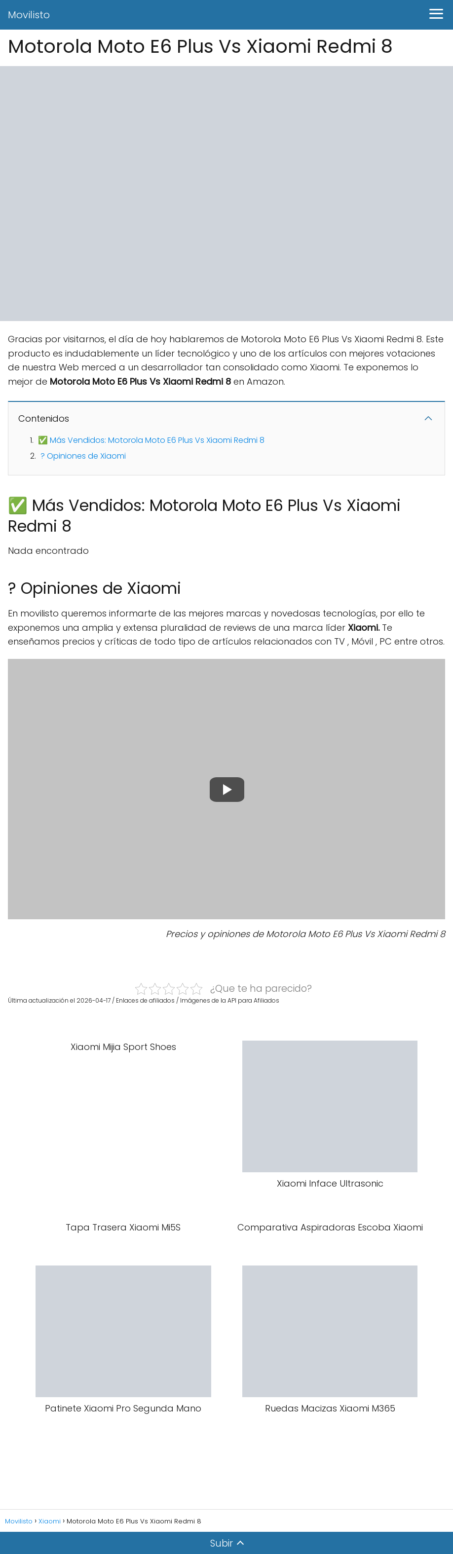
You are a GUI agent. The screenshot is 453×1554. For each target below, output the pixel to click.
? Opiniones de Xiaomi (83, 456)
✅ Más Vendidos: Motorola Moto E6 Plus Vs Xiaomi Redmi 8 (151, 440)
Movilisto (29, 15)
